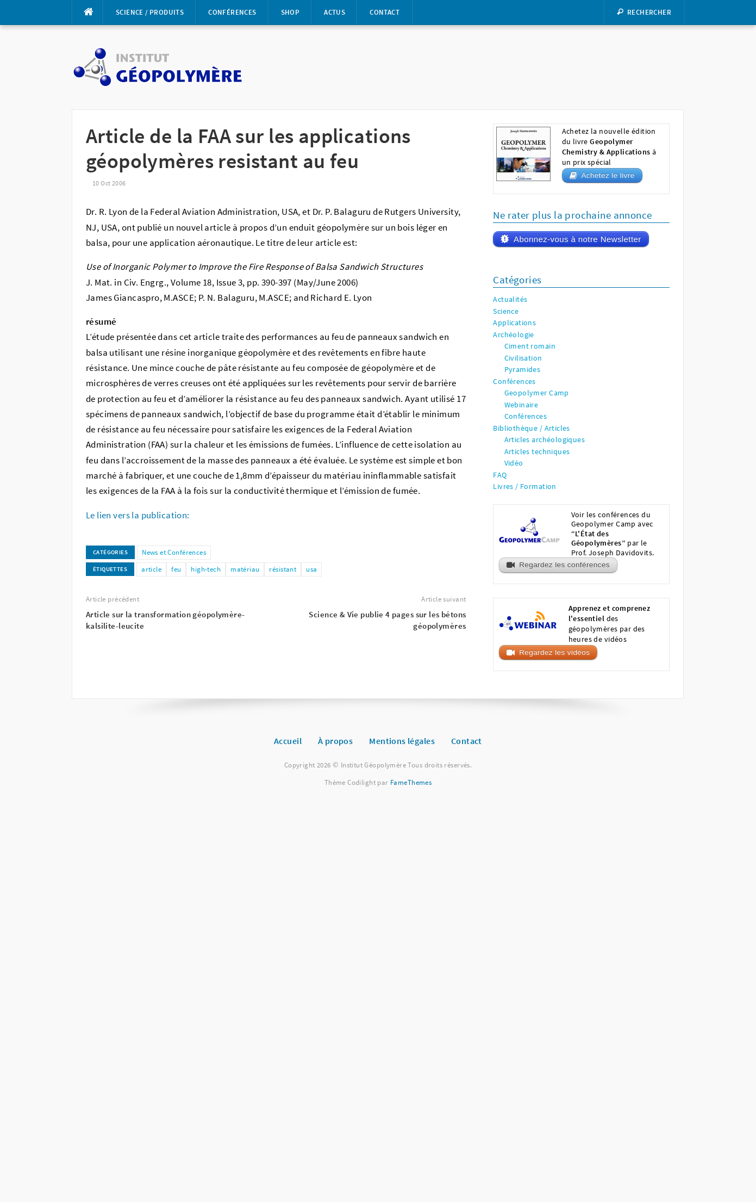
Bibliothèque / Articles (531, 428)
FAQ (500, 475)
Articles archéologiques (544, 439)
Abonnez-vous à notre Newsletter (577, 239)
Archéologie (513, 334)
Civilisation (523, 358)
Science (505, 311)
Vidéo (513, 463)
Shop (290, 12)
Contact (384, 12)
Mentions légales (402, 740)
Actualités (510, 299)
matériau (244, 569)
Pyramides (522, 369)
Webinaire (521, 405)
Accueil (288, 740)
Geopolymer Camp (536, 393)
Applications (514, 322)
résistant (282, 569)
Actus (334, 12)
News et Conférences (174, 552)
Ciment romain (529, 346)
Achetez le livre (607, 175)
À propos (335, 740)
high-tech (206, 569)
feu (176, 569)
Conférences (232, 12)
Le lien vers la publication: (138, 515)
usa (311, 569)
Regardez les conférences (564, 565)
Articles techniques (537, 451)
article (151, 569)
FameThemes (411, 782)
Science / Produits (150, 12)
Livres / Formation (525, 486)
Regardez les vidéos (554, 652)
